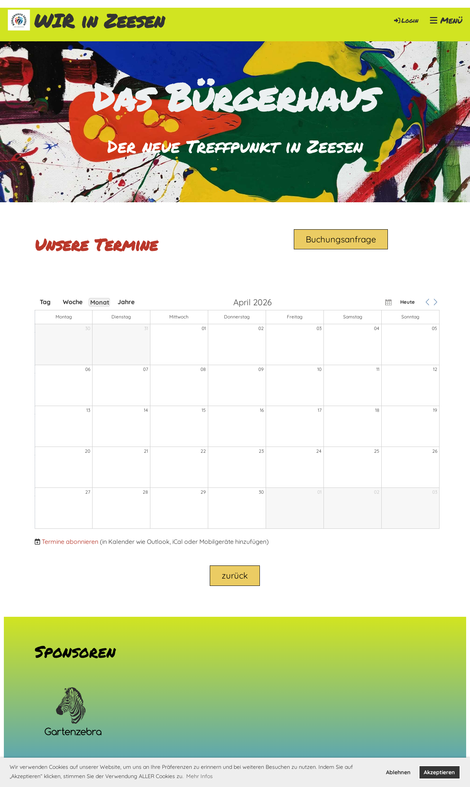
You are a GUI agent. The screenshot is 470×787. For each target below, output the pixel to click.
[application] (237, 414)
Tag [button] (45, 302)
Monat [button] (99, 302)
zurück (235, 575)
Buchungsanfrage (341, 239)
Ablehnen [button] (398, 772)
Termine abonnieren (70, 541)
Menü (446, 20)
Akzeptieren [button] (439, 772)
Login (405, 20)
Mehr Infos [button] (199, 776)
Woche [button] (72, 302)
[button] (427, 302)
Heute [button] (407, 302)
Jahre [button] (126, 302)
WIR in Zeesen (99, 21)
